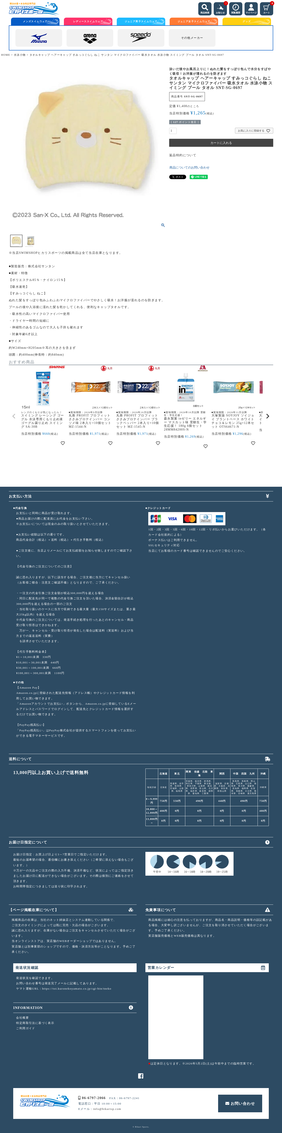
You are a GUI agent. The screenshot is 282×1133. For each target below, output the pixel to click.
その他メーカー (192, 37)
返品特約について (182, 155)
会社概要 (22, 1017)
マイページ (251, 8)
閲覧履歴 (235, 8)
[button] (14, 416)
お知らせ (221, 8)
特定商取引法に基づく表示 (35, 1023)
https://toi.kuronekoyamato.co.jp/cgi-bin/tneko (76, 988)
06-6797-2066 (92, 1098)
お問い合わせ (240, 1103)
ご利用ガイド (25, 1028)
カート (268, 8)
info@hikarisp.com (107, 1109)
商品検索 (204, 8)
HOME (5, 54)
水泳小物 (20, 54)
